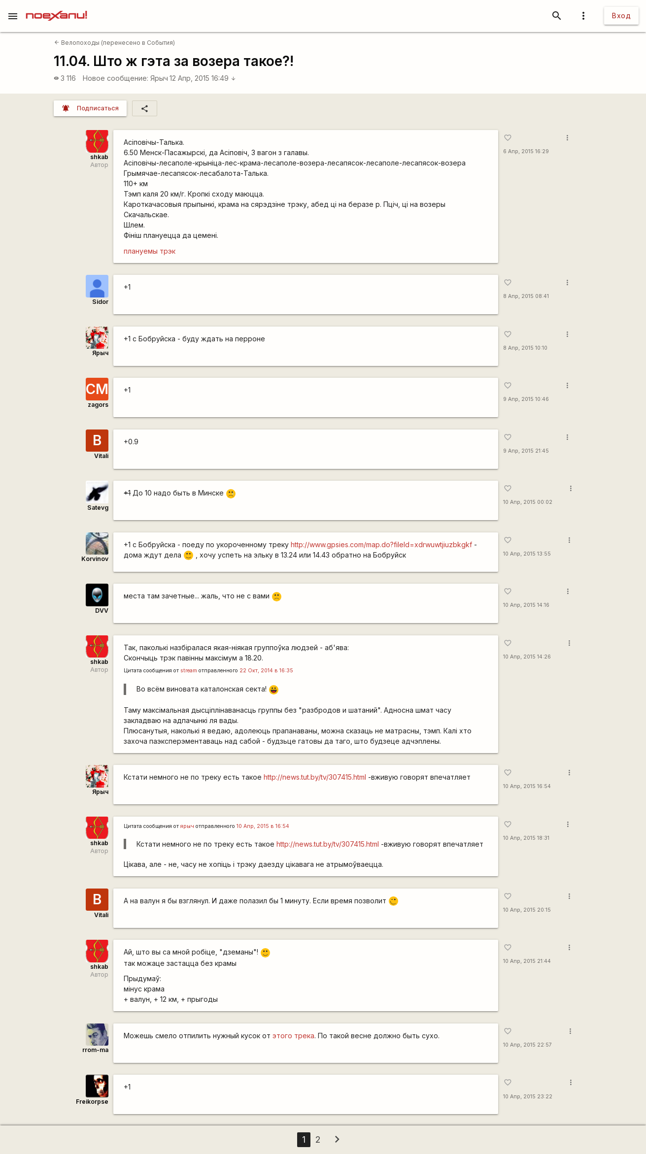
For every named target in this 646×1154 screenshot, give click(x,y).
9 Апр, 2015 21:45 (526, 451)
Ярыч (159, 78)
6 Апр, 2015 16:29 (526, 151)
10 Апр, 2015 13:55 (527, 554)
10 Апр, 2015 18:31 (526, 838)
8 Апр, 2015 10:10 (525, 348)
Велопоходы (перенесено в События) (114, 42)
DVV (101, 610)
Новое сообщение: (115, 78)
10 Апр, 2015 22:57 (527, 1045)
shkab (99, 157)
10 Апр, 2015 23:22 (527, 1096)
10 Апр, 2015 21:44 (527, 961)
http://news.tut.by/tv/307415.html (315, 777)
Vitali (101, 456)
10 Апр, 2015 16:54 (527, 786)
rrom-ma (95, 1050)
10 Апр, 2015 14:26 (527, 657)
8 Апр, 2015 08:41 (526, 296)
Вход (621, 15)
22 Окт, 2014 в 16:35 (266, 670)
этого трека (293, 1035)
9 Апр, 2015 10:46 (526, 399)
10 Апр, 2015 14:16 (526, 605)
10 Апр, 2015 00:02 (527, 502)
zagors (98, 404)
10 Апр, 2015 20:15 (527, 910)
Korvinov (94, 558)
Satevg (97, 507)
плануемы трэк (149, 251)
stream (188, 670)
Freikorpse (92, 1101)
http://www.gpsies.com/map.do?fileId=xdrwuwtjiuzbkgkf (381, 544)
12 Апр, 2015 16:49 (203, 78)
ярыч (187, 826)
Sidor (100, 301)
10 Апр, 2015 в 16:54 (263, 826)
